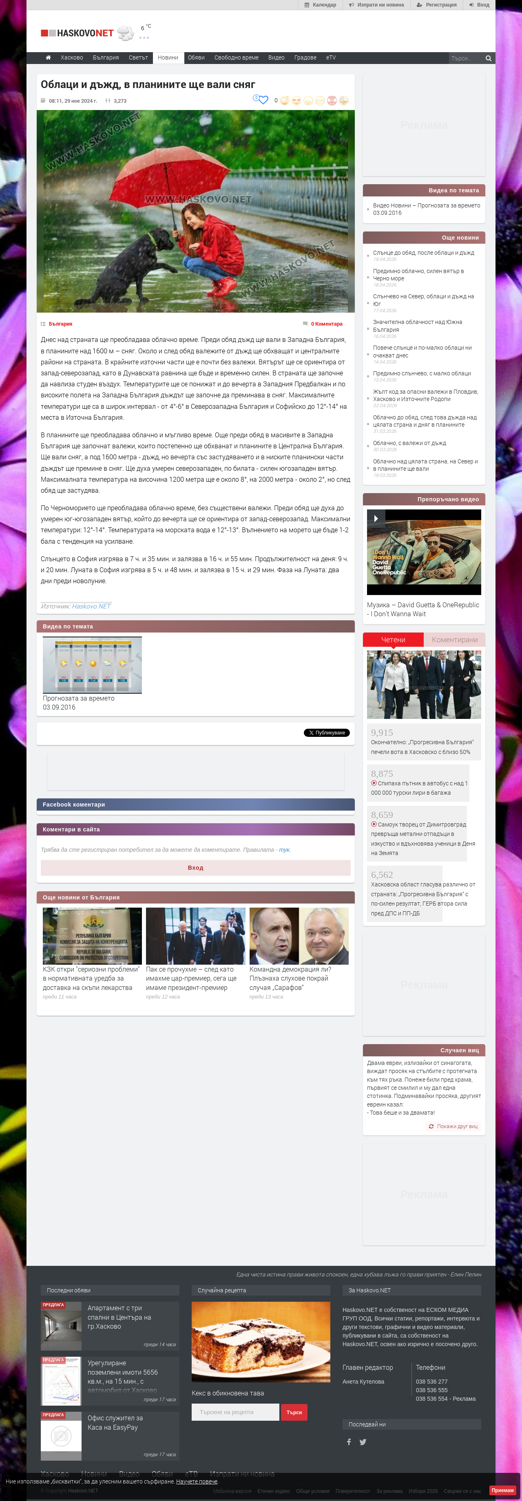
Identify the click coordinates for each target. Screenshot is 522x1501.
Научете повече (196, 1481)
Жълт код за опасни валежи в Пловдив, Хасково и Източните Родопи (425, 395)
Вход (196, 867)
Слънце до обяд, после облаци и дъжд (423, 252)
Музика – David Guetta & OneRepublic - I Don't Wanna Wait (423, 609)
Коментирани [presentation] (455, 639)
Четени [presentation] (393, 639)
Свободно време (237, 57)
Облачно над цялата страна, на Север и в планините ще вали (425, 464)
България (60, 323)
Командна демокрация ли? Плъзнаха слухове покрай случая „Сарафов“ (290, 978)
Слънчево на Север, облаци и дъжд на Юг (423, 299)
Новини (168, 57)
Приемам (503, 1490)
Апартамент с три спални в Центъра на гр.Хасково (119, 1316)
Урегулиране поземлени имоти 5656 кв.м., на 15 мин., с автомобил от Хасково (123, 1376)
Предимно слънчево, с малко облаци (422, 373)
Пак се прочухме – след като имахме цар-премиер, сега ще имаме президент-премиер (191, 978)
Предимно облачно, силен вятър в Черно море (418, 274)
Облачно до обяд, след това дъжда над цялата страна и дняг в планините (425, 420)
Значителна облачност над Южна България (417, 325)
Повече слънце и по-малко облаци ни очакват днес (422, 351)
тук (284, 849)
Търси (294, 1412)
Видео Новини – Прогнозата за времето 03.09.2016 (426, 208)
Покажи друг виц (453, 1126)
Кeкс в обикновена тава (228, 1393)
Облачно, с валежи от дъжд (409, 443)
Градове (305, 57)
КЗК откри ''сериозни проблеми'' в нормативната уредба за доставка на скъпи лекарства (91, 978)
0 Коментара (327, 323)
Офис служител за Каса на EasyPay (115, 1422)
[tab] (393, 642)
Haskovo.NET (91, 606)
